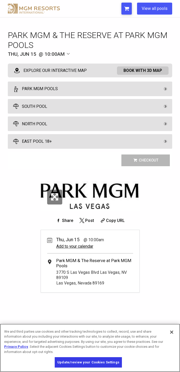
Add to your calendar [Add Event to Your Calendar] (74, 246)
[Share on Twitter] (86, 221)
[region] (90, 348)
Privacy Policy (16, 347)
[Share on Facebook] (64, 221)
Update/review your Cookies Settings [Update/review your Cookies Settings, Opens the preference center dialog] (88, 362)
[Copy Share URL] (112, 221)
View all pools (154, 8)
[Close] (171, 332)
